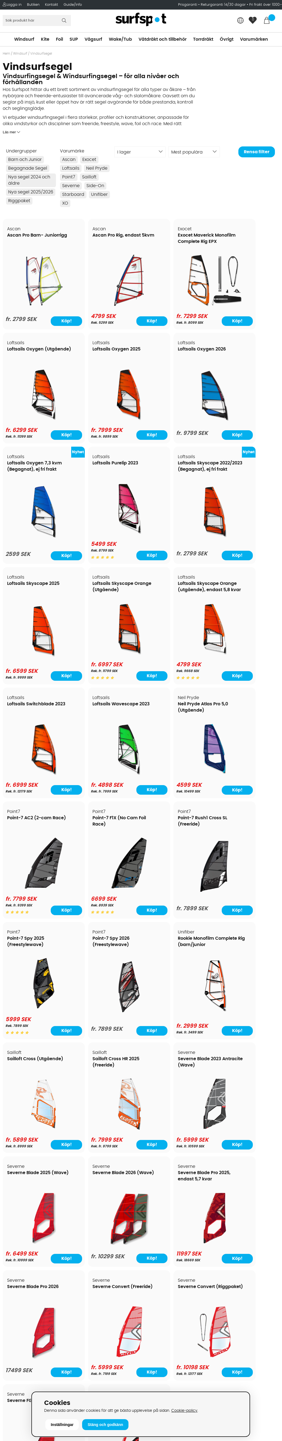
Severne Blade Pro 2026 (243, 946)
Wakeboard (156, 1243)
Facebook (222, 1334)
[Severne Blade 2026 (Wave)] (106, 1017)
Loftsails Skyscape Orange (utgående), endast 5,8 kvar (240, 476)
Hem (6, 53)
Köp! (54, 321)
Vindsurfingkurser (24, 1300)
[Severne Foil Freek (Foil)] (246, 1130)
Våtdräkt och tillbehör (163, 39)
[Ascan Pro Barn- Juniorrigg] (36, 306)
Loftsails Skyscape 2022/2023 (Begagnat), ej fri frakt (33, 476)
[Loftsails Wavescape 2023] (106, 663)
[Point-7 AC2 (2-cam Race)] (246, 661)
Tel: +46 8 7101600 (93, 1382)
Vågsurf (93, 39)
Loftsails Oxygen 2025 (31, 349)
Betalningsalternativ (27, 1235)
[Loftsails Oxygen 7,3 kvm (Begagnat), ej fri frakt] (176, 423)
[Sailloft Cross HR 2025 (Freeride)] (176, 902)
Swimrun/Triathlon (162, 1267)
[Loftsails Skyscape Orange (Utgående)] (176, 540)
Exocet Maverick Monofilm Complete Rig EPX (173, 241)
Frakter (12, 1243)
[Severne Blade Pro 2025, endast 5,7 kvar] (176, 1016)
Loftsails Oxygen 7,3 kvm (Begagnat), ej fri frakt (171, 355)
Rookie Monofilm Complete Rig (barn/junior (25, 838)
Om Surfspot (18, 1218)
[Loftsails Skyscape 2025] (106, 542)
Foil (59, 39)
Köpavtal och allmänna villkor (37, 1226)
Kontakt (51, 5)
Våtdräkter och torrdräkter (171, 1259)
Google (220, 1308)
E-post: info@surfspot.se (101, 1390)
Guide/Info (73, 5)
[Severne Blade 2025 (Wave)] (36, 1016)
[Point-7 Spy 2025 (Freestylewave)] (176, 781)
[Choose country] (240, 21)
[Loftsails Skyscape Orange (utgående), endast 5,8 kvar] (246, 540)
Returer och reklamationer (33, 1259)
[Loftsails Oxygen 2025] (36, 421)
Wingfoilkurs (18, 1308)
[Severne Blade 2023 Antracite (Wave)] (246, 902)
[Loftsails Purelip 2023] (246, 419)
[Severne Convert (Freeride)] (36, 1130)
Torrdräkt (203, 39)
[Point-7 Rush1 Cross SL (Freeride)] (106, 784)
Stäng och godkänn (105, 1424)
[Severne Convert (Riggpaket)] (106, 1130)
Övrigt (226, 39)
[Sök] (37, 20)
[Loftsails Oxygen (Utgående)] (246, 305)
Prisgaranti (188, 5)
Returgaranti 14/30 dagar (223, 5)
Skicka (268, 1269)
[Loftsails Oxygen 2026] (106, 422)
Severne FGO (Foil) (167, 1061)
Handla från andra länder (33, 1251)
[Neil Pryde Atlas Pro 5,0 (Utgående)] (176, 663)
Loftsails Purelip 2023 (240, 349)
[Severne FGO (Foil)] (176, 1130)
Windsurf (24, 39)
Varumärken (254, 39)
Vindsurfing (155, 1218)
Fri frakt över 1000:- (265, 5)
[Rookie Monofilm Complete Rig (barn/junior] (36, 902)
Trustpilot (222, 1362)
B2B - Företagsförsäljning (32, 1267)
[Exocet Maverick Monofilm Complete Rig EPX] (176, 305)
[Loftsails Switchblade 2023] (36, 663)
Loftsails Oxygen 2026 (101, 349)
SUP (74, 39)
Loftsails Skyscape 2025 (103, 470)
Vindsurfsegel (41, 53)
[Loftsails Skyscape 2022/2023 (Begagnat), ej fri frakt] (36, 543)
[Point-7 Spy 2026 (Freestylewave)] (245, 784)
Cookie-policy (184, 1410)
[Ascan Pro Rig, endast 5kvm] (106, 305)
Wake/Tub (120, 39)
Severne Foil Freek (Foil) (243, 1061)
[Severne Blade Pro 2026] (246, 1017)
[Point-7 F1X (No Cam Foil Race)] (36, 781)
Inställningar (62, 1424)
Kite (45, 39)
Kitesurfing (154, 1226)
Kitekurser (15, 1292)
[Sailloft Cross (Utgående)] (106, 902)
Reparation (17, 1284)
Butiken (33, 5)
